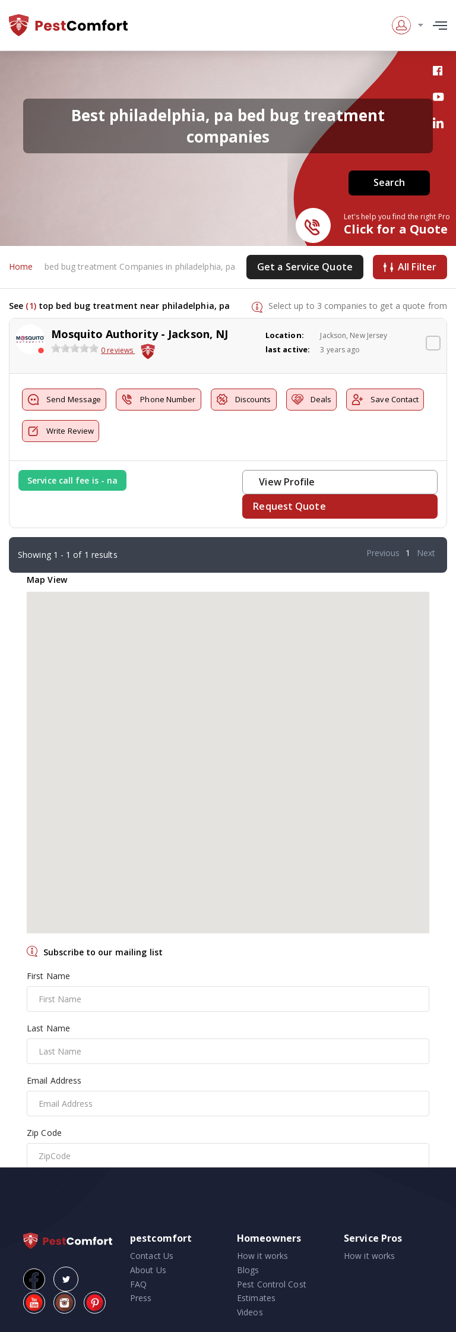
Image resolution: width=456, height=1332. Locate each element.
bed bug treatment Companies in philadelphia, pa (140, 267)
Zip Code (44, 1132)
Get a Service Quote (305, 266)
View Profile (287, 481)
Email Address (54, 1080)
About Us (148, 1270)
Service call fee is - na (72, 480)
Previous (383, 552)
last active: (287, 349)
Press (141, 1298)
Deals (312, 399)
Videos (250, 1312)
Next (426, 552)
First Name (48, 975)
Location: (284, 335)
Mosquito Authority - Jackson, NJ (139, 334)
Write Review (60, 431)
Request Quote (289, 506)
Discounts (243, 399)
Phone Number (158, 399)
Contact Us (151, 1255)
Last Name (48, 1028)
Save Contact (385, 399)
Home (21, 267)
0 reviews (118, 351)
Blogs (248, 1270)
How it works (262, 1255)
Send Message (64, 399)
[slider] (75, 348)
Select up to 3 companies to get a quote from (357, 305)
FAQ (138, 1284)
